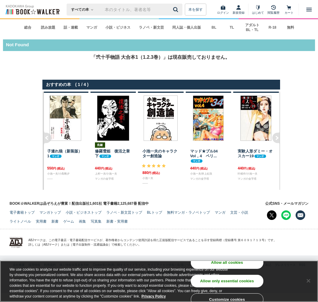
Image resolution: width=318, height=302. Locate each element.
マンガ (91, 27)
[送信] (176, 9)
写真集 (96, 221)
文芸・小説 (239, 212)
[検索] (176, 9)
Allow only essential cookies (227, 281)
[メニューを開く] (309, 9)
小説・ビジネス (117, 27)
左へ (47, 141)
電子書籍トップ (22, 212)
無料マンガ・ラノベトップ (188, 212)
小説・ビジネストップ (84, 212)
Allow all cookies (227, 263)
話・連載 (71, 27)
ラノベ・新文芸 (151, 27)
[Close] (308, 281)
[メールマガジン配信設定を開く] (300, 215)
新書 (55, 221)
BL (214, 27)
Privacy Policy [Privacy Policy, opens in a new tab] (154, 297)
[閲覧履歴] (273, 10)
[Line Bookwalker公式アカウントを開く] (286, 215)
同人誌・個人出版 (186, 27)
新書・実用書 (117, 221)
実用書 (41, 221)
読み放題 (48, 27)
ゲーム (68, 221)
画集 (82, 221)
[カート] (289, 10)
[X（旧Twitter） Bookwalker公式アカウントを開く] (271, 215)
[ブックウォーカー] (32, 9)
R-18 (272, 27)
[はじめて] (258, 10)
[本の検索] (84, 9)
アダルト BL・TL (252, 27)
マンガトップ (50, 212)
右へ (276, 141)
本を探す (195, 9)
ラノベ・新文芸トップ (124, 212)
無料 (290, 27)
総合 (27, 27)
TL (232, 27)
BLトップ (154, 212)
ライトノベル (20, 221)
